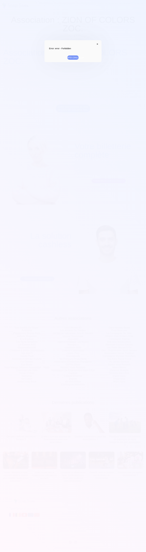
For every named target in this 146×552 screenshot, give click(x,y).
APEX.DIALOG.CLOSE (97, 44)
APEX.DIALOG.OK (73, 57)
